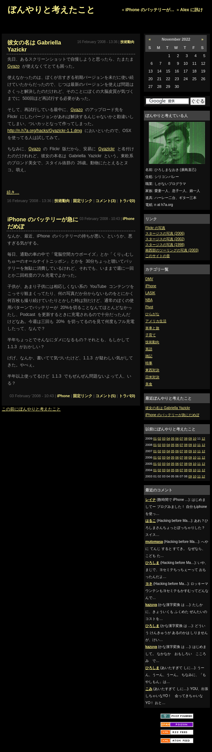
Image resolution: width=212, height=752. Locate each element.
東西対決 (152, 370)
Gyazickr (106, 148)
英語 (148, 349)
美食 (148, 384)
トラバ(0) (127, 201)
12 (203, 438)
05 (172, 438)
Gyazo (13, 66)
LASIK (150, 293)
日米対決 (152, 377)
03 (164, 438)
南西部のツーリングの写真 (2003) (172, 250)
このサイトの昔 (157, 256)
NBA (149, 300)
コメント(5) (105, 396)
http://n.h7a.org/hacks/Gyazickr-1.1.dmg (44, 130)
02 (159, 438)
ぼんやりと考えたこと (51, 9)
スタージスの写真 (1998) (165, 245)
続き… (13, 192)
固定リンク (82, 201)
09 (190, 438)
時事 (148, 363)
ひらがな (152, 314)
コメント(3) (105, 201)
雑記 (148, 356)
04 (168, 438)
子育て (150, 335)
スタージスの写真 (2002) (165, 239)
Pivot (149, 307)
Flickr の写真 (155, 228)
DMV (149, 279)
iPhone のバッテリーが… (149, 9)
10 (194, 438)
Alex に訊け (191, 9)
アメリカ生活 (155, 321)
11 (199, 445)
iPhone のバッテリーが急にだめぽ (172, 415)
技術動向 (152, 342)
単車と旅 (152, 328)
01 (155, 438)
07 (181, 438)
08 (185, 438)
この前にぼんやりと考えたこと (31, 409)
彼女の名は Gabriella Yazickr (167, 408)
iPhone (150, 286)
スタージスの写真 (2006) (165, 233)
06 (177, 438)
